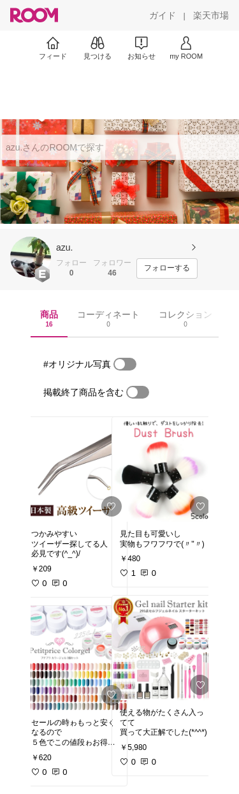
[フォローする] (167, 268)
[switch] (124, 364)
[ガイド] (162, 15)
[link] (75, 469)
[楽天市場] (211, 15)
